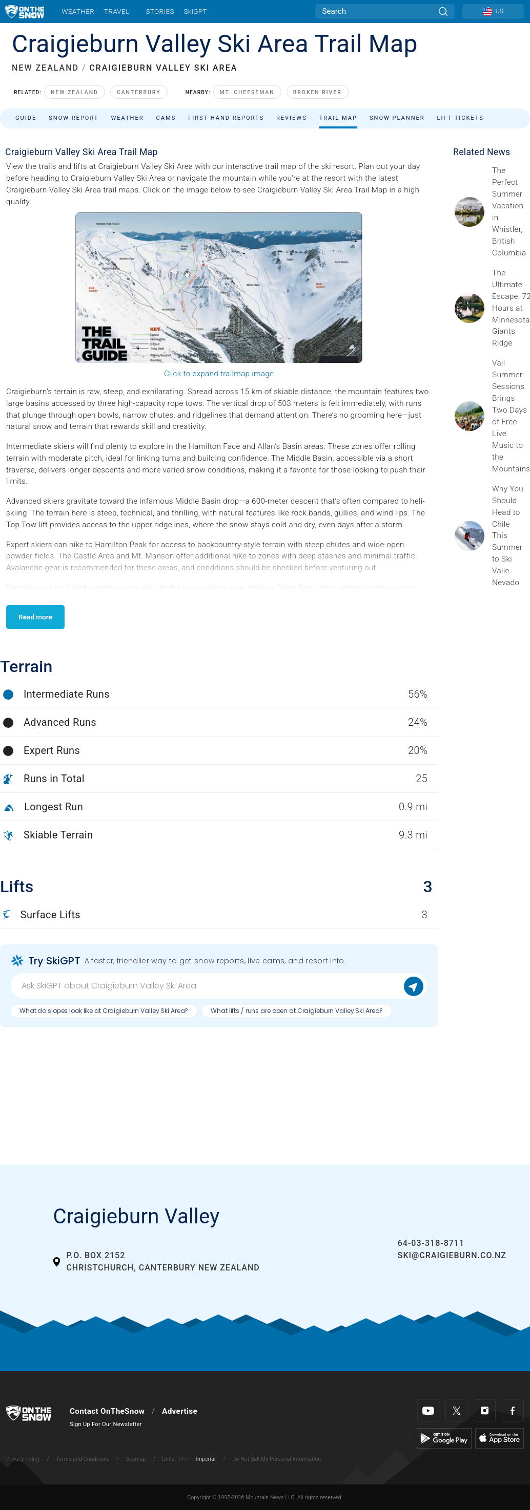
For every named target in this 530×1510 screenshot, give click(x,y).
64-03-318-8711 (431, 1243)
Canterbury (139, 92)
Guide (25, 118)
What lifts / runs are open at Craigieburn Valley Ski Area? (297, 1010)
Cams (166, 118)
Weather (78, 11)
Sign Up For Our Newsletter (106, 1424)
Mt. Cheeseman (247, 92)
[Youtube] (428, 1410)
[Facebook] (513, 1410)
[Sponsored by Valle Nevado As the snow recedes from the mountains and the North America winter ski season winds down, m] (508, 536)
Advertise (179, 1411)
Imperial (206, 1459)
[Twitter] (456, 1410)
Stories (160, 11)
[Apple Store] (499, 1437)
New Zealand (74, 92)
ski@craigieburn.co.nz (452, 1255)
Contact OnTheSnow (107, 1411)
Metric (186, 1459)
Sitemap (136, 1459)
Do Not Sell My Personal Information (276, 1459)
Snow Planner (397, 118)
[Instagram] (485, 1410)
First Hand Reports (226, 118)
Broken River (317, 92)
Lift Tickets (460, 118)
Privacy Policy (23, 1459)
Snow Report (73, 118)
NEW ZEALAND (45, 68)
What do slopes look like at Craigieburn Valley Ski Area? (103, 1010)
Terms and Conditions (82, 1459)
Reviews (291, 118)
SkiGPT (195, 11)
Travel (117, 11)
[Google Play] (444, 1437)
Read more (35, 617)
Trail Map (338, 118)
